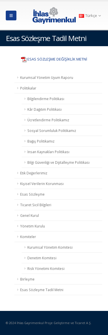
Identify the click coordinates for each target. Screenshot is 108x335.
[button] (11, 15)
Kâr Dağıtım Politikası (44, 109)
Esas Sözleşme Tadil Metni (41, 289)
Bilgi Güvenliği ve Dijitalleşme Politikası (58, 162)
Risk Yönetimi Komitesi (46, 268)
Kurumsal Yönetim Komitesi (50, 247)
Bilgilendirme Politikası (45, 98)
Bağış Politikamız (40, 141)
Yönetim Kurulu (32, 226)
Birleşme (27, 279)
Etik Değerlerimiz (33, 173)
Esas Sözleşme (32, 194)
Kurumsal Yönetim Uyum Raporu (46, 77)
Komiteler (28, 236)
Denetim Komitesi (41, 258)
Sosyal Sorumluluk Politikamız (51, 130)
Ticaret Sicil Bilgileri (35, 204)
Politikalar (28, 88)
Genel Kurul (29, 215)
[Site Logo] (54, 15)
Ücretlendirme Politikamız (48, 120)
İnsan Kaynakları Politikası (48, 151)
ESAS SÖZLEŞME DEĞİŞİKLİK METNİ (57, 59)
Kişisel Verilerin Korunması (42, 183)
